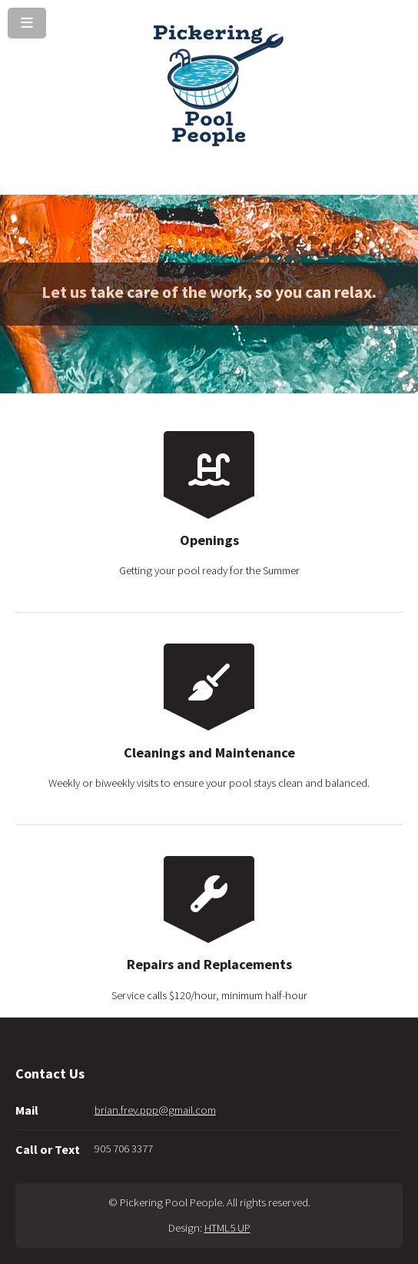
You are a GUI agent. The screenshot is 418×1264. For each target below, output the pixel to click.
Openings (209, 540)
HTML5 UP (227, 1228)
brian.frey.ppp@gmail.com (155, 1110)
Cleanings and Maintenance (209, 752)
